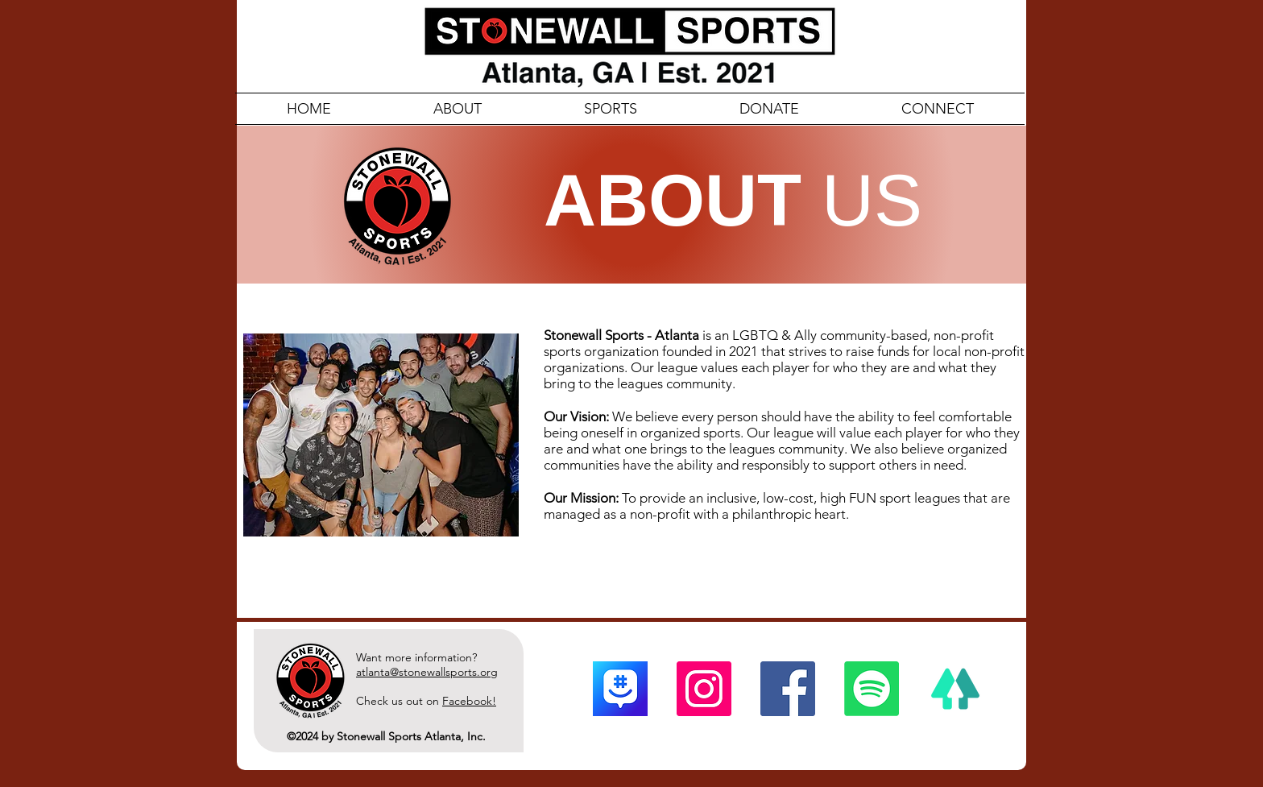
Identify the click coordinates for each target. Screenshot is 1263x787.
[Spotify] (871, 688)
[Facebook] (787, 688)
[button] (937, 108)
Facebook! (469, 701)
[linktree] (955, 688)
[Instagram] (704, 688)
